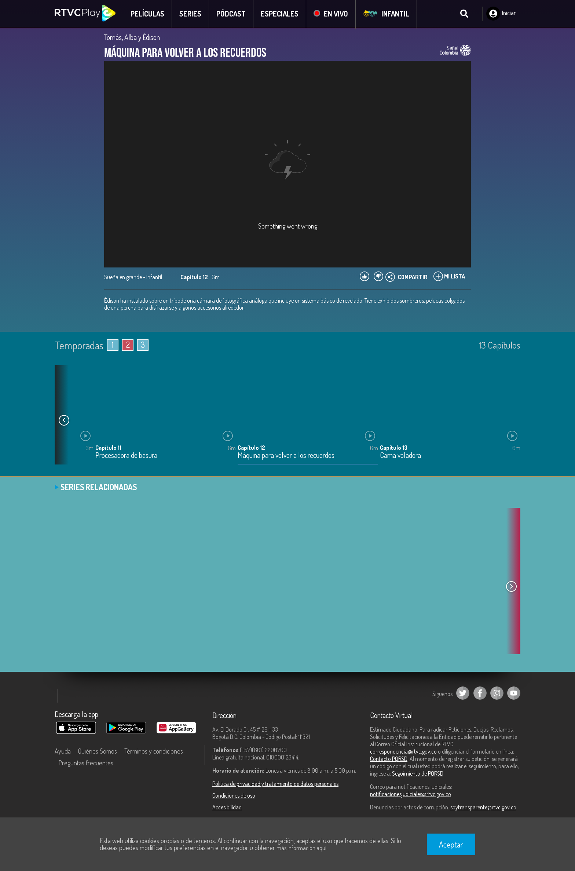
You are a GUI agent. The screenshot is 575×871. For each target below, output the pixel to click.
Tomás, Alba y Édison (132, 37)
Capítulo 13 (393, 448)
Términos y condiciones (153, 751)
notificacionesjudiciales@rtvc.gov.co (410, 794)
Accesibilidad (227, 807)
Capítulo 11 (108, 448)
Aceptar (451, 844)
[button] (63, 420)
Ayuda (63, 751)
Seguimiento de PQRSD (417, 773)
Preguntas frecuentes (85, 763)
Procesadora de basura (126, 456)
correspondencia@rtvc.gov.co (403, 751)
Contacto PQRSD (388, 758)
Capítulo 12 (251, 448)
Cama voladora (400, 456)
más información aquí (301, 848)
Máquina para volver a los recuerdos (286, 456)
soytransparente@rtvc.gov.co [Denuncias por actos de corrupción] (483, 807)
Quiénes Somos (97, 751)
